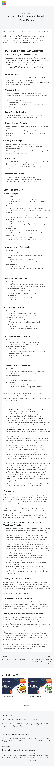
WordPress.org (41, 82)
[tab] (24, 705)
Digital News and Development (15, 429)
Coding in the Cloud (27, 13)
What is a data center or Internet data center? (20, 438)
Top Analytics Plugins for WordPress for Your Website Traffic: (25, 409)
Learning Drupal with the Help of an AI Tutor (15, 734)
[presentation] (14, 686)
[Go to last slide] (4, 691)
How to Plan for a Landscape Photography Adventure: (22, 458)
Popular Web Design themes (15, 100)
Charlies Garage (8, 715)
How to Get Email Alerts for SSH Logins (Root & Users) (18, 750)
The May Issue (8, 696)
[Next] (50, 691)
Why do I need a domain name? (16, 449)
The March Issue (35, 696)
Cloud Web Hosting (9, 731)
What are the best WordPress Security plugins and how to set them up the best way (40, 659)
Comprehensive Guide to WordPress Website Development (24, 470)
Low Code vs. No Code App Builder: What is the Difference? (20, 719)
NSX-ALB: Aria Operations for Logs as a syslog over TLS (14, 658)
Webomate (6, 746)
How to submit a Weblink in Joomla (17, 479)
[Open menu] (50, 3)
